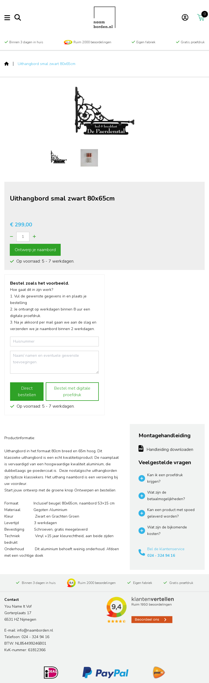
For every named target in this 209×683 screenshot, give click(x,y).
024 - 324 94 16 (161, 555)
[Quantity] (22, 237)
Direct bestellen (27, 391)
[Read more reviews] (139, 610)
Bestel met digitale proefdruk (72, 391)
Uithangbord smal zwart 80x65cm (46, 64)
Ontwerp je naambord (35, 250)
